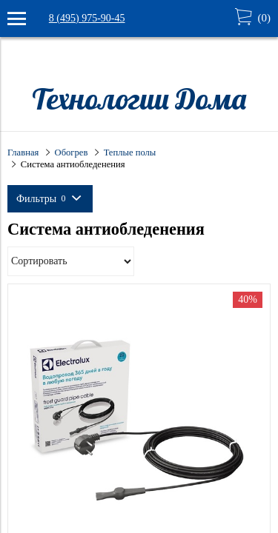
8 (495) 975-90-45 (87, 18)
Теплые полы (130, 152)
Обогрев (71, 152)
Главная (23, 152)
